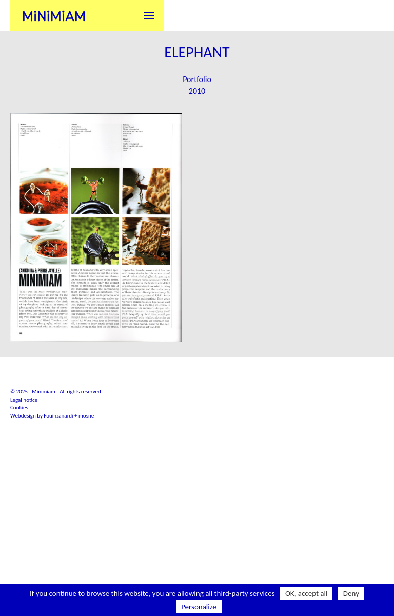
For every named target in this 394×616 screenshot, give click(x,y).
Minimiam (53, 15)
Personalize (198, 606)
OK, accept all (306, 593)
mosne (86, 487)
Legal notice (23, 471)
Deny (351, 593)
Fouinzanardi (58, 487)
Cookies (19, 478)
